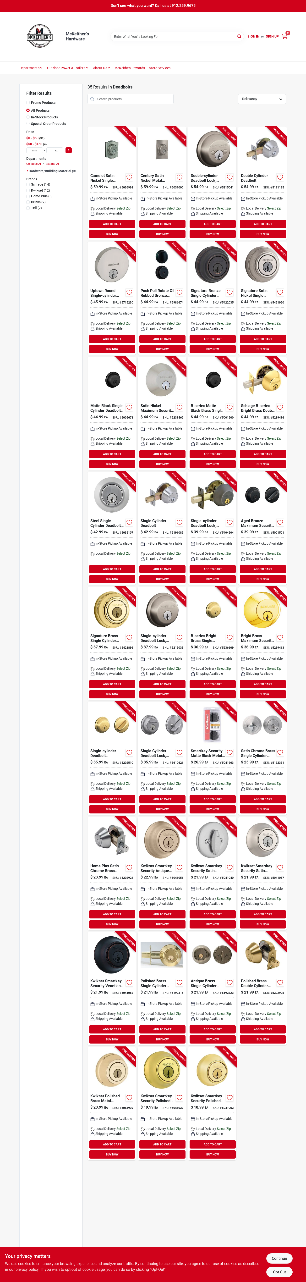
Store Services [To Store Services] (159, 68)
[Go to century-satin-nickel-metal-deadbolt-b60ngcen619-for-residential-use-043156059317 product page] (162, 183)
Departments (29, 68)
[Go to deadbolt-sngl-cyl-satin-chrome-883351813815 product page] (212, 873)
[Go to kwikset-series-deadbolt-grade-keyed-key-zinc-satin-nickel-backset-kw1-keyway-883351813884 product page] (262, 873)
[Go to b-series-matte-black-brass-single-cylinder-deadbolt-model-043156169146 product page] (212, 413)
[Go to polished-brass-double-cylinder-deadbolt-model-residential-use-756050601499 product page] (262, 988)
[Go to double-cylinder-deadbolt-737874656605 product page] (262, 183)
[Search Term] (177, 36)
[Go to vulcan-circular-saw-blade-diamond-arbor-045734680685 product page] (162, 758)
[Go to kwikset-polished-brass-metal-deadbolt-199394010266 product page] (111, 1103)
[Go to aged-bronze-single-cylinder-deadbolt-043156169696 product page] (262, 528)
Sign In (253, 36)
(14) (40, 184)
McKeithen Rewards (130, 68)
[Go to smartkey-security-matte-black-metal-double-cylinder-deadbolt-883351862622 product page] (212, 758)
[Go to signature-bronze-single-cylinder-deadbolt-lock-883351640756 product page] (212, 298)
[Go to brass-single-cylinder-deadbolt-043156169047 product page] (262, 643)
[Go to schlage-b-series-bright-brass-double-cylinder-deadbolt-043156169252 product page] (262, 413)
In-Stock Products (44, 117)
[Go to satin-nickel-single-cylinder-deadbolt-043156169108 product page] (162, 413)
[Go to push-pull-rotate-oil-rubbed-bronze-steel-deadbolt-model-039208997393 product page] (162, 298)
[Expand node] (27, 171)
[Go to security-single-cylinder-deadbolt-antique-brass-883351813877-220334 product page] (162, 873)
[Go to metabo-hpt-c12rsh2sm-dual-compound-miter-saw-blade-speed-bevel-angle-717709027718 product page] (111, 298)
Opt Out (279, 1272)
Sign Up (272, 36)
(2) (38, 202)
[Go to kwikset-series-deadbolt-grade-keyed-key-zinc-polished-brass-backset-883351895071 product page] (212, 1103)
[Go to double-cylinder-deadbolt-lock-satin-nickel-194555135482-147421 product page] (212, 183)
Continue (279, 1258)
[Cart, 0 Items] (284, 36)
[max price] (54, 150)
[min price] (34, 150)
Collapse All (34, 164)
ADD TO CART (112, 224)
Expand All (53, 164)
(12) (40, 190)
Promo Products (43, 102)
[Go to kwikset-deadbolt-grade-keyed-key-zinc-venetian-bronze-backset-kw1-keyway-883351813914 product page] (111, 988)
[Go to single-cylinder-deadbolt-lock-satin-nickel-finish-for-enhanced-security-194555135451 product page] (162, 643)
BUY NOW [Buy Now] (112, 234)
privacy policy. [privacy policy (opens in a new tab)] (27, 1269)
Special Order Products (48, 123)
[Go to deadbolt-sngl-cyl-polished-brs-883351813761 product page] (162, 1103)
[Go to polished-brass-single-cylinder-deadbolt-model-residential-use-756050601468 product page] (162, 988)
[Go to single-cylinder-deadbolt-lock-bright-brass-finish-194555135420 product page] (111, 758)
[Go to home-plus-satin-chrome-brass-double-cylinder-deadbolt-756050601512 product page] (111, 873)
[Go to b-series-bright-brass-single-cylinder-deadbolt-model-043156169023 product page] (212, 643)
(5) (42, 196)
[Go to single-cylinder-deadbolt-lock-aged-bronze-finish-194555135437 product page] (212, 528)
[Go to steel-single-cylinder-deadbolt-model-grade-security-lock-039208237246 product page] (111, 528)
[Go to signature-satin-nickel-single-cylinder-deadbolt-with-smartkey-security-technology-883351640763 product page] (262, 298)
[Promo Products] (28, 102)
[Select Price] (69, 150)
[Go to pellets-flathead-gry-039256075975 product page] (162, 528)
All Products (40, 110)
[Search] (239, 36)
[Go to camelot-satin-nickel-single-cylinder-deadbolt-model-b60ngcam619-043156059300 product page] (111, 183)
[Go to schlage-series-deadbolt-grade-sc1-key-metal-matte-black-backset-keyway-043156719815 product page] (111, 413)
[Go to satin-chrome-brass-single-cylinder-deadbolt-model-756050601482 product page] (262, 758)
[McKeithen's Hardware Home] (40, 36)
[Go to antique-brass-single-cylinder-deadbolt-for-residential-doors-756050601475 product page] (212, 988)
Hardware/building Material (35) (53, 171)
